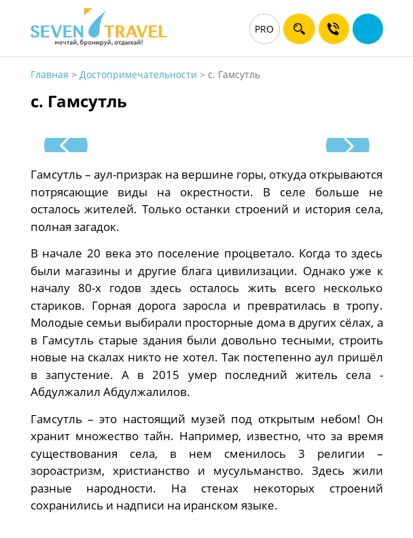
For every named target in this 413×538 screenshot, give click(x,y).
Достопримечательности (138, 74)
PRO (264, 28)
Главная (50, 74)
